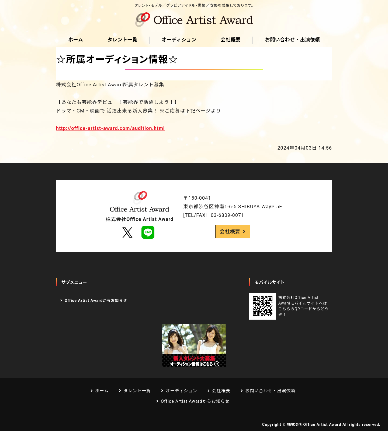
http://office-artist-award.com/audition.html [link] (110, 128)
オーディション (179, 40)
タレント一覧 (122, 40)
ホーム (75, 40)
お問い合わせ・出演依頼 (292, 40)
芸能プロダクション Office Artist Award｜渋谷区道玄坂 (194, 19)
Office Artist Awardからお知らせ (96, 300)
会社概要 (231, 40)
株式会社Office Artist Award (314, 425)
